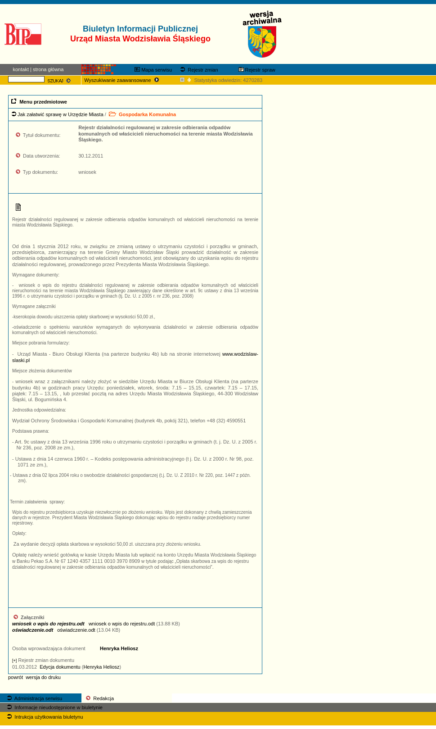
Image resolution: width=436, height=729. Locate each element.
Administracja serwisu (33, 698)
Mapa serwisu (153, 69)
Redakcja (99, 698)
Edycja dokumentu (60, 667)
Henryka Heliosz (119, 648)
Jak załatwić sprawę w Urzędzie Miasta (60, 114)
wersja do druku (43, 677)
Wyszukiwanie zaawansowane (122, 80)
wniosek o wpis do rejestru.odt (83, 623)
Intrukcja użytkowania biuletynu (44, 717)
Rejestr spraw (256, 69)
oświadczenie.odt (53, 630)
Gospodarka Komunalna (142, 114)
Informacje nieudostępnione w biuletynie (54, 707)
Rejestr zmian (198, 69)
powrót (15, 677)
